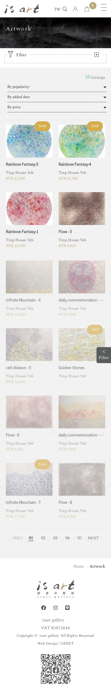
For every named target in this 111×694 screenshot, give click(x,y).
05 (80, 538)
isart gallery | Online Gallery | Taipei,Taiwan (21, 8)
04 (67, 538)
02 (43, 538)
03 (55, 538)
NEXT (93, 538)
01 (31, 538)
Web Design (47, 643)
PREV (17, 538)
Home (78, 566)
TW (57, 10)
